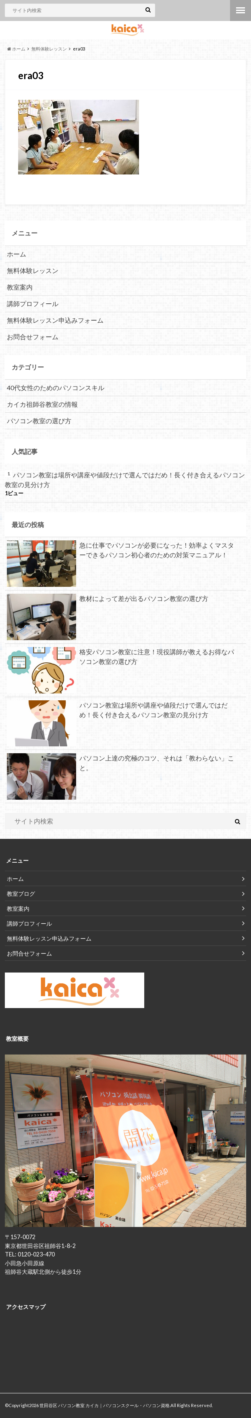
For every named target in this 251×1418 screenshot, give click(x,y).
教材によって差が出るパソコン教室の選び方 (107, 600)
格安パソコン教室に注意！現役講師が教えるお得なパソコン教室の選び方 (120, 658)
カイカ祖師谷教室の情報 (42, 404)
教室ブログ (21, 893)
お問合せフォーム (32, 336)
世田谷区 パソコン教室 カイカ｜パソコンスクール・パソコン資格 (104, 1405)
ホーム (16, 254)
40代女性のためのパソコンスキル (55, 387)
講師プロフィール (32, 303)
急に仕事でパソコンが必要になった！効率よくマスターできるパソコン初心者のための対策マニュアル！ (120, 551)
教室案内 (20, 287)
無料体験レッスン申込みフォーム (55, 320)
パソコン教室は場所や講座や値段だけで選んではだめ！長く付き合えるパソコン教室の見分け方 (125, 479)
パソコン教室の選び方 (39, 420)
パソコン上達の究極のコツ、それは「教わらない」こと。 (120, 764)
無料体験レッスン (32, 270)
